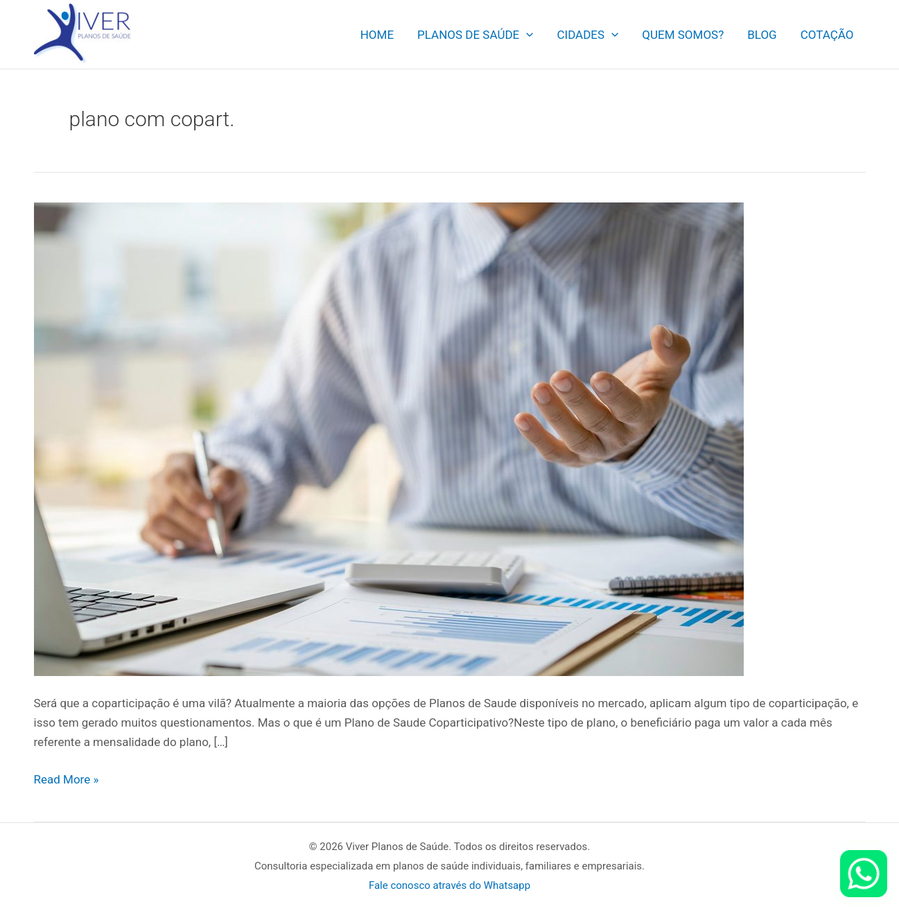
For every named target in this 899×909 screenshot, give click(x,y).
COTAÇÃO (827, 35)
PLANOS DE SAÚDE (475, 34)
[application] (526, 34)
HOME (377, 35)
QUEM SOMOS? (683, 35)
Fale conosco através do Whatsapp (449, 885)
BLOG (761, 35)
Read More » (66, 778)
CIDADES (587, 34)
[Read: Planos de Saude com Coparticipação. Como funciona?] (389, 437)
